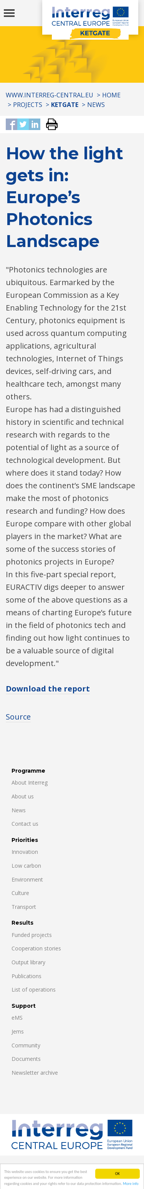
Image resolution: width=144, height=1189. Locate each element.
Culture (20, 893)
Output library (28, 962)
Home (111, 95)
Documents (26, 1058)
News (96, 104)
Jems (18, 1031)
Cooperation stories (36, 948)
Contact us (25, 823)
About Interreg (30, 782)
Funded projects (32, 935)
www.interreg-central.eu (49, 95)
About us (23, 796)
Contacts (25, 1165)
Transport (24, 906)
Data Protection (73, 1165)
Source (18, 716)
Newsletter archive (35, 1072)
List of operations (34, 989)
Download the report (48, 688)
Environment (27, 879)
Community (26, 1045)
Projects (27, 104)
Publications (26, 976)
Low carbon (26, 865)
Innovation (25, 851)
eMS (17, 1017)
